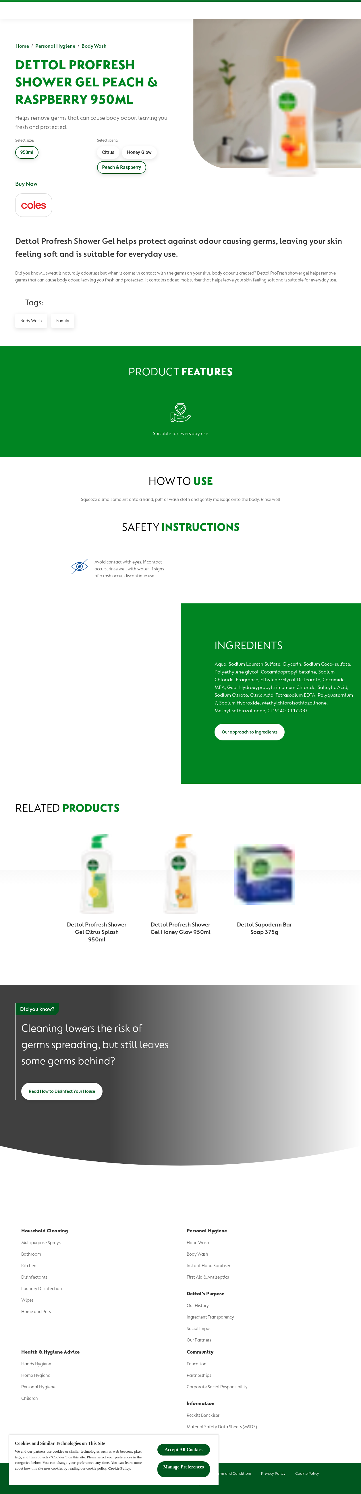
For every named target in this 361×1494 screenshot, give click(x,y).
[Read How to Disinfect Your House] (62, 1091)
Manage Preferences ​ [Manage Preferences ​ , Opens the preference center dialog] (183, 1466)
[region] (114, 1460)
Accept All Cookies (183, 1449)
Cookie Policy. (119, 1468)
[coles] (33, 205)
